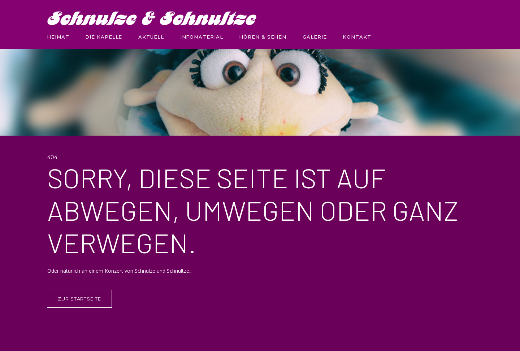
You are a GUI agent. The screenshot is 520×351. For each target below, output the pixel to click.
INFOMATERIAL (201, 37)
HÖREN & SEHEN (262, 37)
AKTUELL (151, 37)
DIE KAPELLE (103, 37)
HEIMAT (58, 37)
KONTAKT (357, 37)
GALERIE (314, 37)
